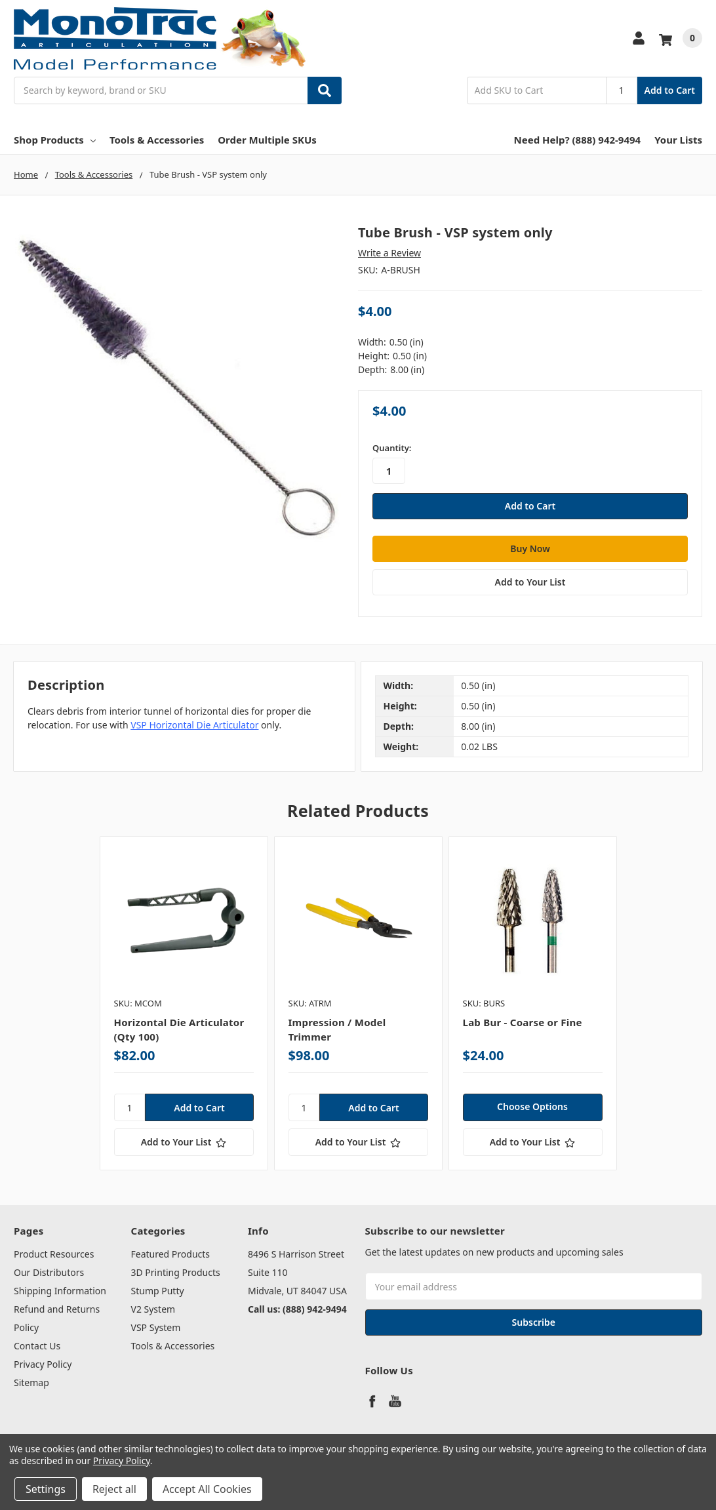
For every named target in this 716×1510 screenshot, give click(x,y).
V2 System (153, 1309)
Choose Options (532, 1106)
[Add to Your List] (184, 1142)
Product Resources (54, 1254)
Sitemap (31, 1382)
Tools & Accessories (156, 139)
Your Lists (678, 139)
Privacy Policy (42, 1364)
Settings (46, 1489)
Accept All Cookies (207, 1489)
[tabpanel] (184, 1003)
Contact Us (37, 1346)
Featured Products (170, 1254)
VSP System (156, 1327)
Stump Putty (157, 1290)
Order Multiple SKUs (267, 139)
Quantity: (391, 448)
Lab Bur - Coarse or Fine (522, 1021)
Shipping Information (60, 1290)
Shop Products (55, 139)
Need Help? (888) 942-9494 (577, 139)
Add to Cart (670, 90)
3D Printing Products (175, 1272)
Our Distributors (49, 1272)
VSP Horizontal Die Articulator (194, 724)
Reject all (114, 1489)
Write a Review (389, 253)
